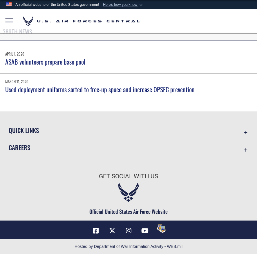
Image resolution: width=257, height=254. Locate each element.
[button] (123, 5)
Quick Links (24, 130)
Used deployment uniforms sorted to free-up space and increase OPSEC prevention (100, 89)
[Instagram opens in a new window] (128, 230)
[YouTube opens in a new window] (144, 230)
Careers (19, 147)
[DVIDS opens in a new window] (161, 228)
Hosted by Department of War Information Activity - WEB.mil (128, 246)
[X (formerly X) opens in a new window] (112, 230)
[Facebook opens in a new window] (95, 230)
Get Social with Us (128, 176)
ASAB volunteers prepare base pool (45, 61)
